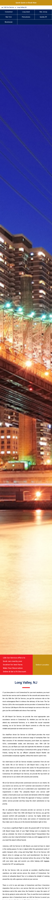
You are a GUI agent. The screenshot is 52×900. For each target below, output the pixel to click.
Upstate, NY (43, 17)
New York (9, 17)
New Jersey (43, 12)
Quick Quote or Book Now (26, 3)
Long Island (26, 12)
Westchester (9, 22)
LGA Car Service (9, 7)
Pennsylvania (26, 17)
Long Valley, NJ (22, 7)
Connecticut (8, 12)
